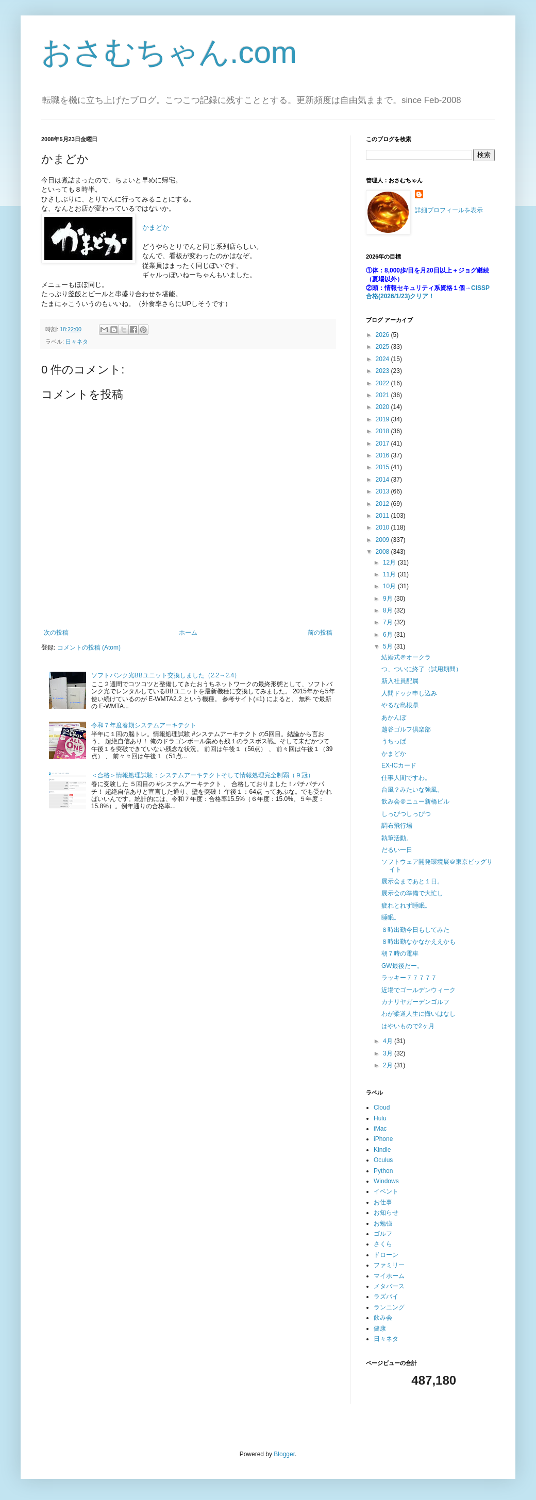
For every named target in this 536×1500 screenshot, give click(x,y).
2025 (383, 346)
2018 (383, 431)
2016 (383, 455)
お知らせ (386, 1212)
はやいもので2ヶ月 (407, 1026)
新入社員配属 (399, 681)
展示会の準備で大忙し (412, 893)
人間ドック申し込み (409, 693)
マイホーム (389, 1276)
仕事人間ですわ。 (406, 777)
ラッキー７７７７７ (409, 977)
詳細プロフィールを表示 (449, 210)
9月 (388, 598)
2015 (383, 467)
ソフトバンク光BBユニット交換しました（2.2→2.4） (165, 675)
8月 (388, 610)
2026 (383, 334)
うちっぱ (393, 741)
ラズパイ (386, 1296)
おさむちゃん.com (169, 52)
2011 (383, 515)
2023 (383, 370)
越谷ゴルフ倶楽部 (406, 729)
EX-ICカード (398, 765)
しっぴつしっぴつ (406, 813)
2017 (383, 443)
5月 (388, 646)
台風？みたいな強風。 (412, 789)
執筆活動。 (396, 838)
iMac (380, 1128)
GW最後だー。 (402, 965)
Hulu (380, 1118)
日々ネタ (76, 341)
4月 (388, 1041)
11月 (390, 574)
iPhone (383, 1139)
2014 (383, 479)
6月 (388, 634)
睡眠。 (390, 917)
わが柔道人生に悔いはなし (418, 1013)
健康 (380, 1328)
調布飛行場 (396, 825)
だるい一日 (396, 850)
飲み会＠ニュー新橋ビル (415, 801)
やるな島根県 (399, 705)
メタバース (389, 1286)
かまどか (155, 227)
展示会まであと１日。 (412, 881)
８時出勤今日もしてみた (415, 929)
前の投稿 (320, 632)
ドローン (386, 1254)
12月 (390, 562)
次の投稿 (56, 632)
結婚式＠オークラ (406, 657)
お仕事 (383, 1202)
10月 (390, 586)
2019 (383, 419)
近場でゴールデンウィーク (418, 990)
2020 (383, 407)
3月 (388, 1053)
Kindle (382, 1149)
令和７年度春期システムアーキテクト (143, 725)
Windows (386, 1181)
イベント (386, 1191)
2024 (383, 359)
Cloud (382, 1107)
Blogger (284, 1454)
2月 (388, 1065)
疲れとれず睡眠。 (406, 905)
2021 (383, 395)
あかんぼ (393, 717)
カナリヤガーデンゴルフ (415, 1001)
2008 (383, 551)
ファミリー (389, 1265)
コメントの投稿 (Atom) (89, 647)
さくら (383, 1244)
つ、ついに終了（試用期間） (421, 669)
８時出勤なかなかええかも (418, 941)
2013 (383, 491)
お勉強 (383, 1223)
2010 (383, 527)
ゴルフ (383, 1233)
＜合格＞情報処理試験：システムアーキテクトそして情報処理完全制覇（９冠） (202, 775)
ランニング (389, 1307)
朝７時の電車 (399, 953)
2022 (383, 383)
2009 (383, 539)
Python (383, 1170)
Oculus (383, 1160)
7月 (388, 622)
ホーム (188, 632)
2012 (383, 503)
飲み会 (383, 1317)
